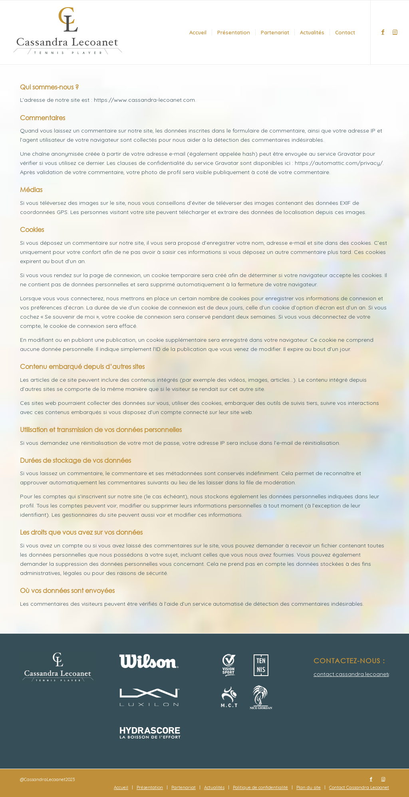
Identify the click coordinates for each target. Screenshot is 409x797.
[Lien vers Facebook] (383, 32)
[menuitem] (198, 32)
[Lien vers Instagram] (395, 32)
